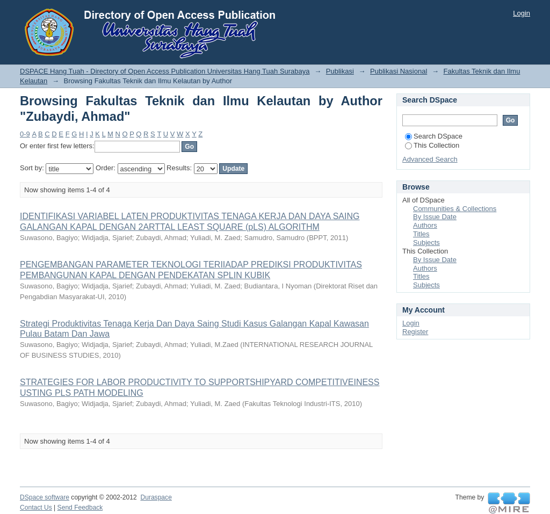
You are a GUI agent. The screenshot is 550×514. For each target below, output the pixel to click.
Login (521, 13)
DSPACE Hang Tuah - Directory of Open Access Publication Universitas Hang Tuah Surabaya (165, 71)
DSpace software (44, 497)
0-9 (25, 134)
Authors (425, 225)
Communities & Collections (454, 209)
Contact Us (36, 507)
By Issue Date (435, 217)
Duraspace (155, 497)
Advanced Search (430, 159)
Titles (421, 234)
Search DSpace (433, 136)
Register (415, 332)
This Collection (432, 145)
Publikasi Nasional (398, 71)
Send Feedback (80, 507)
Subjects (426, 242)
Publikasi (340, 71)
